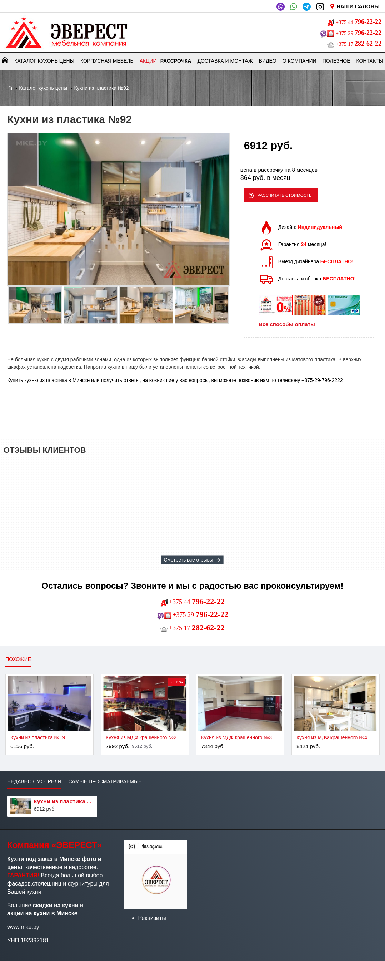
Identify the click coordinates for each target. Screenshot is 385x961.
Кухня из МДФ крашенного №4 (331, 737)
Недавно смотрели (34, 781)
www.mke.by (23, 927)
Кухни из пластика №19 (37, 737)
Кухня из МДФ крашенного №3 (236, 737)
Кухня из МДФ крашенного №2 (141, 737)
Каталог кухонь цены (43, 88)
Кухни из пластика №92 (64, 801)
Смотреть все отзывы (188, 560)
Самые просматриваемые (104, 781)
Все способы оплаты (287, 328)
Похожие (18, 659)
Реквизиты (152, 918)
